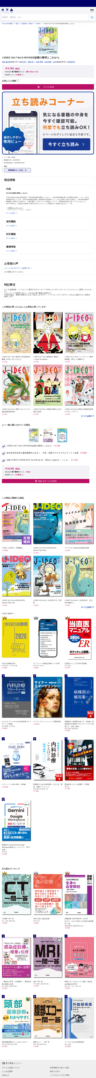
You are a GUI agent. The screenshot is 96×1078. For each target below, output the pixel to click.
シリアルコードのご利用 (59, 1075)
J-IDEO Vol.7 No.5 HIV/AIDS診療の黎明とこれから (29, 446)
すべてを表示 (86, 416)
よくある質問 (7, 1071)
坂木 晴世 (39, 62)
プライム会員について (11, 1068)
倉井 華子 (23, 62)
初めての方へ (55, 1071)
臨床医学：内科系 (27, 23)
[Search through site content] (45, 17)
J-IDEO (38, 23)
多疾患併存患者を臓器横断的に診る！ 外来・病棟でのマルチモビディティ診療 (42, 453)
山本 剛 (55, 62)
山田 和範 (48, 62)
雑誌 (17, 23)
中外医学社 (71, 62)
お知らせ (5, 1075)
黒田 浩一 (31, 62)
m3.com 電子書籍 (7, 23)
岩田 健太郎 (6, 62)
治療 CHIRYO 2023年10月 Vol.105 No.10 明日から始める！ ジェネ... (37, 460)
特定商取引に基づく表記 (59, 1068)
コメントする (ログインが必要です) (17, 268)
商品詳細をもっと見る (16, 170)
